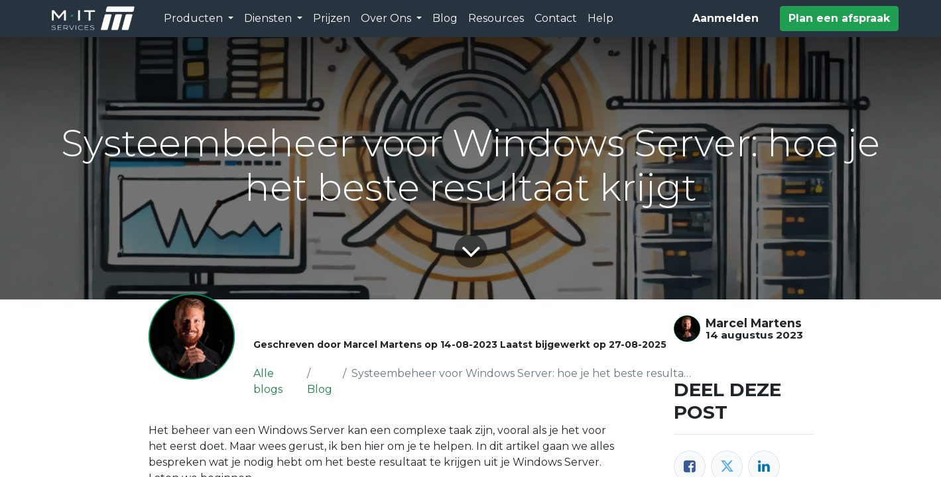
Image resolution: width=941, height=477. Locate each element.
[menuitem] (331, 18)
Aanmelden (725, 18)
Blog (319, 389)
